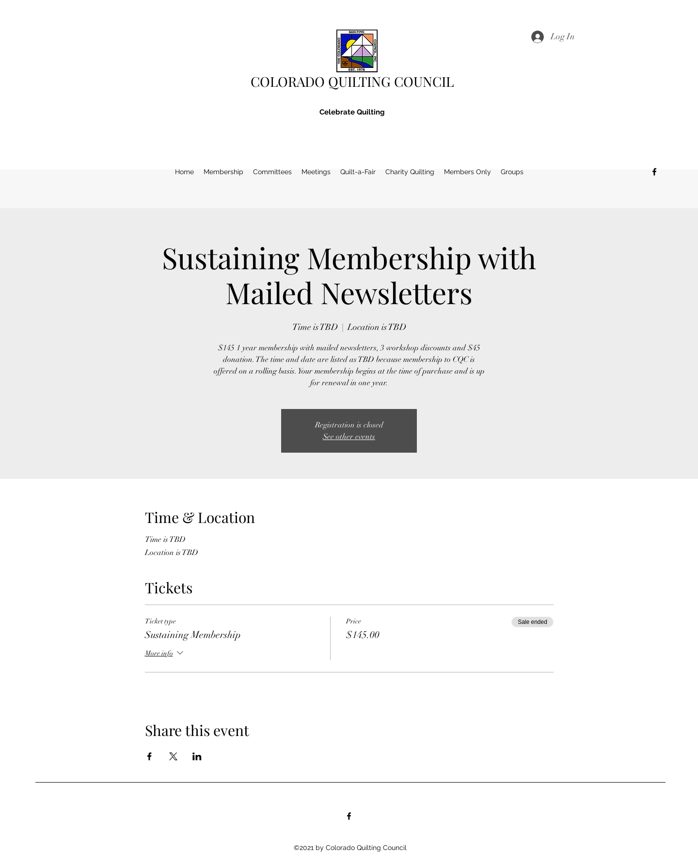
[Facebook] (654, 172)
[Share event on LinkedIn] (197, 756)
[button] (410, 171)
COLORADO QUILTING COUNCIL (352, 81)
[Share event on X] (173, 756)
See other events (349, 437)
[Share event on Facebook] (149, 756)
